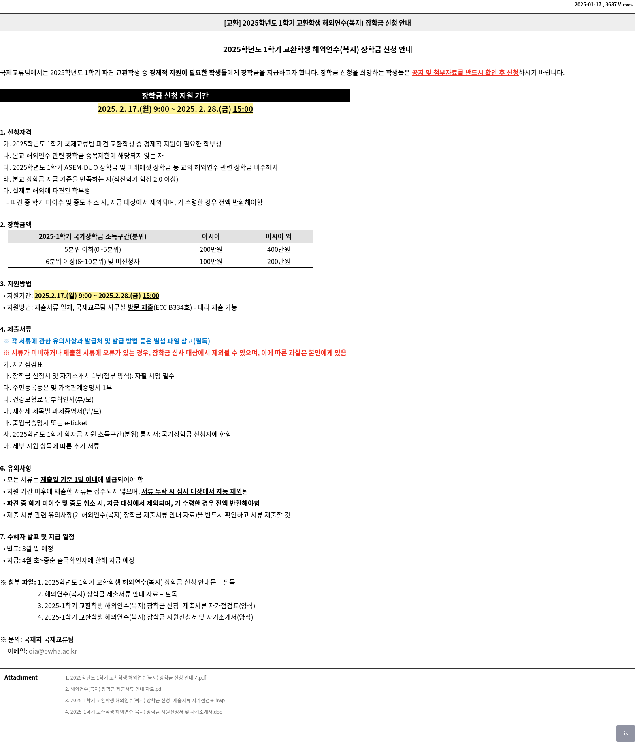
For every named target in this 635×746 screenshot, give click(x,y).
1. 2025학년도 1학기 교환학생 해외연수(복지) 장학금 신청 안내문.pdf (135, 677)
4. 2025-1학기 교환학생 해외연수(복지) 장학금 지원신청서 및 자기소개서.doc (143, 711)
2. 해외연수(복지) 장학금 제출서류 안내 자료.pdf (114, 688)
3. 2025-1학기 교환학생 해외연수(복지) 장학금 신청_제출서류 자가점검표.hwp (145, 700)
